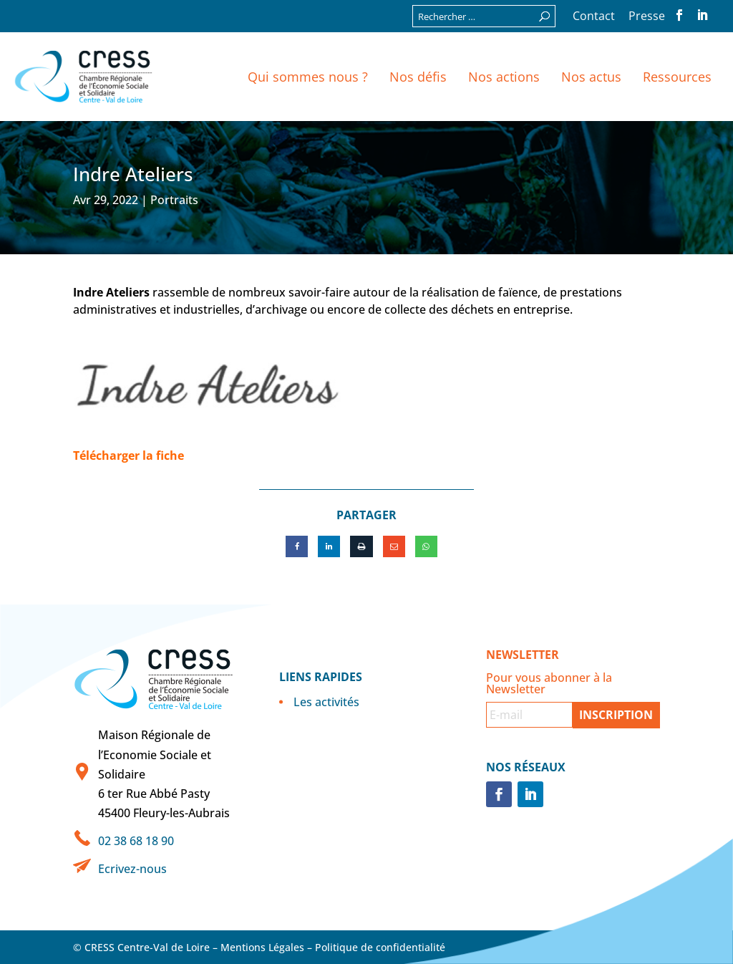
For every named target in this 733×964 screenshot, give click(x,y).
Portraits (174, 200)
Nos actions (504, 76)
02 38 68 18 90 (136, 841)
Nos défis (418, 76)
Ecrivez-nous (132, 869)
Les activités (326, 702)
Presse (646, 17)
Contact (594, 17)
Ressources (677, 76)
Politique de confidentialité (380, 947)
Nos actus (591, 76)
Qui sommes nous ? (308, 76)
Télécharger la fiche (128, 455)
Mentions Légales (262, 947)
